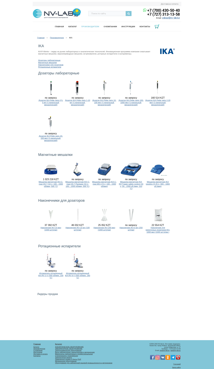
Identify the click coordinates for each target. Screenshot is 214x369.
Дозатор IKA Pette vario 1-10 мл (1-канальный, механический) (77, 102)
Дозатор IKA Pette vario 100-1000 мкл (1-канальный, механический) (131, 102)
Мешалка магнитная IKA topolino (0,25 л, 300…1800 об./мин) (158, 184)
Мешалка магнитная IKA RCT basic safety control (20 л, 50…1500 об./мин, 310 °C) (131, 185)
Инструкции (128, 26)
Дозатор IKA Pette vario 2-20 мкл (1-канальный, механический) (157, 102)
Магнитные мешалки (47, 62)
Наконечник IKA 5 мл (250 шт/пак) (131, 229)
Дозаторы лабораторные (49, 60)
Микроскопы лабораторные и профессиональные (74, 354)
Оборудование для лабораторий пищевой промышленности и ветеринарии (83, 363)
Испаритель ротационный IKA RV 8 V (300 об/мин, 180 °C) (77, 275)
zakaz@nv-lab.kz (171, 17)
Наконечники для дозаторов (50, 65)
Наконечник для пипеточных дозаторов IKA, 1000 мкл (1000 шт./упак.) (158, 230)
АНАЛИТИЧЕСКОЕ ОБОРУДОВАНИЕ (69, 347)
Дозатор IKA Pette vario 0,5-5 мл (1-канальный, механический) (51, 102)
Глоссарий (177, 364)
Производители (90, 26)
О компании (110, 26)
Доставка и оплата (169, 4)
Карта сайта (176, 367)
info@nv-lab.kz (165, 350)
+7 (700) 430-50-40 (163, 10)
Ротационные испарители (49, 67)
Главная (59, 26)
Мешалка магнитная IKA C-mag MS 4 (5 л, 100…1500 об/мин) (104, 184)
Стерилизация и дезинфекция (66, 356)
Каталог (72, 26)
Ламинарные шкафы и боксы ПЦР (68, 359)
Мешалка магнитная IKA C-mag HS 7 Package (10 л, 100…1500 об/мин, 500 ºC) (77, 184)
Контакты (145, 26)
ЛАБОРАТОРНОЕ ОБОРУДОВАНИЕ (68, 349)
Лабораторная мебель (63, 357)
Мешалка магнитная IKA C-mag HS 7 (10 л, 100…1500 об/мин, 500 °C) (51, 184)
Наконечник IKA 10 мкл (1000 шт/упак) (51, 229)
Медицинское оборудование (66, 361)
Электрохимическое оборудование (68, 350)
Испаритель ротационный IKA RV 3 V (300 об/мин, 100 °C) (50, 275)
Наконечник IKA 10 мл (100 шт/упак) (78, 229)
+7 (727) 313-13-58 (163, 14)
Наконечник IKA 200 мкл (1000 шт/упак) (104, 229)
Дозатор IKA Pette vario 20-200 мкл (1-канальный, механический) (51, 138)
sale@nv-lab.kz (175, 350)
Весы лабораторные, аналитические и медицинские (75, 352)
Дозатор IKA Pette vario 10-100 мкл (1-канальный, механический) (104, 102)
